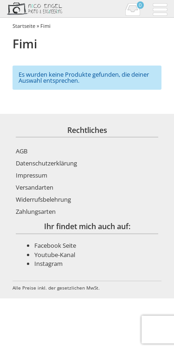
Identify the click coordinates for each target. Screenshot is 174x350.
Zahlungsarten (36, 211)
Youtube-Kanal (54, 255)
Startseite (24, 25)
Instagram (48, 263)
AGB (21, 151)
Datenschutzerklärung (46, 163)
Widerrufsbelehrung (43, 199)
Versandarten (34, 187)
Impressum (31, 175)
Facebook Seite (55, 245)
